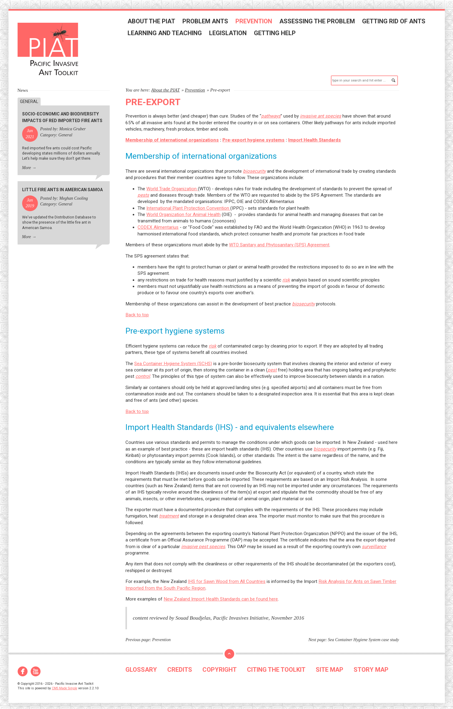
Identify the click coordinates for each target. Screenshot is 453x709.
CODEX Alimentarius (158, 224)
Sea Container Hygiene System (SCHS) (173, 360)
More (26, 164)
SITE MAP (329, 666)
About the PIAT (153, 22)
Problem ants (207, 22)
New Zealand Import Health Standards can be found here (221, 596)
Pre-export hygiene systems (253, 137)
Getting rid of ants (396, 22)
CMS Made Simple (64, 685)
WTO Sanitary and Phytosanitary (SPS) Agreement (279, 242)
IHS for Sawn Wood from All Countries (226, 578)
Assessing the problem (319, 22)
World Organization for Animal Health (183, 211)
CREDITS (179, 666)
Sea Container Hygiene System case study (363, 637)
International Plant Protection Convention (188, 205)
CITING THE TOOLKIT (276, 666)
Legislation (230, 34)
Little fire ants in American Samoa (62, 187)
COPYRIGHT (219, 666)
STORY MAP (371, 666)
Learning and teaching (167, 34)
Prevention (256, 22)
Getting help (277, 34)
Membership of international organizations (172, 137)
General (29, 98)
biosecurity (254, 168)
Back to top (137, 312)
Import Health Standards (314, 137)
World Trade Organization (172, 185)
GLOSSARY (141, 666)
